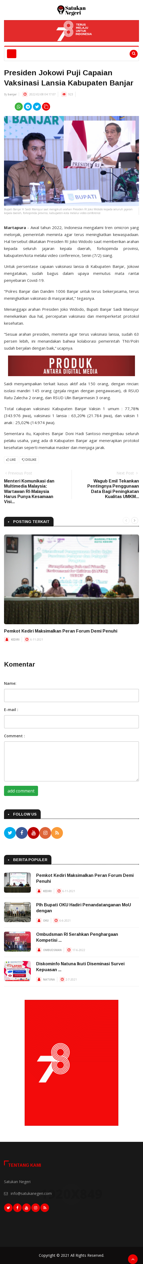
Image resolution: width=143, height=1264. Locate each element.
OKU (46, 920)
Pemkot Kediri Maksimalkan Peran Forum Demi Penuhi (60, 631)
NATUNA (49, 979)
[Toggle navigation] (11, 53)
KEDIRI (15, 639)
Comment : (14, 735)
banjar (12, 94)
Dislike (29, 459)
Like (11, 459)
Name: (10, 683)
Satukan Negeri (17, 1181)
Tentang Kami (24, 1165)
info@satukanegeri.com (31, 1193)
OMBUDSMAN (52, 950)
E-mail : (11, 709)
